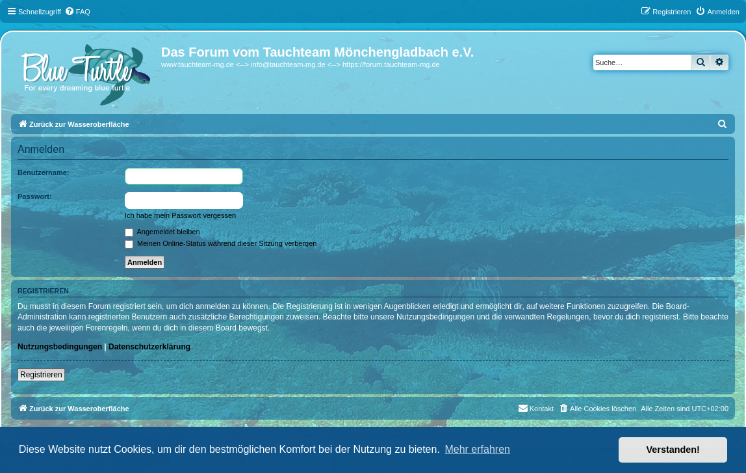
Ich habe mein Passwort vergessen (180, 215)
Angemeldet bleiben (162, 232)
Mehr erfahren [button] (477, 449)
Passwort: (35, 196)
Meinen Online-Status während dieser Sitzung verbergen (220, 243)
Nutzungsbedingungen (60, 346)
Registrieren (41, 374)
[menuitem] (77, 12)
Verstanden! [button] (673, 449)
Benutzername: (43, 172)
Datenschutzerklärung (149, 346)
